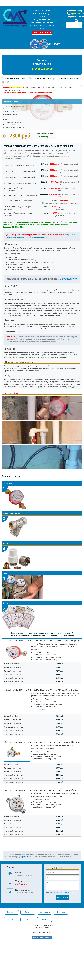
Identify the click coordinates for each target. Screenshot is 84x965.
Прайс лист (60, 912)
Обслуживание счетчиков (42, 33)
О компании (11, 912)
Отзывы (11, 919)
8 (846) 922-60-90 (68, 279)
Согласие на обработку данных (57, 892)
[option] (42, 408)
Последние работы (10, 393)
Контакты (44, 919)
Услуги (27, 912)
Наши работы (44, 912)
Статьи (28, 919)
